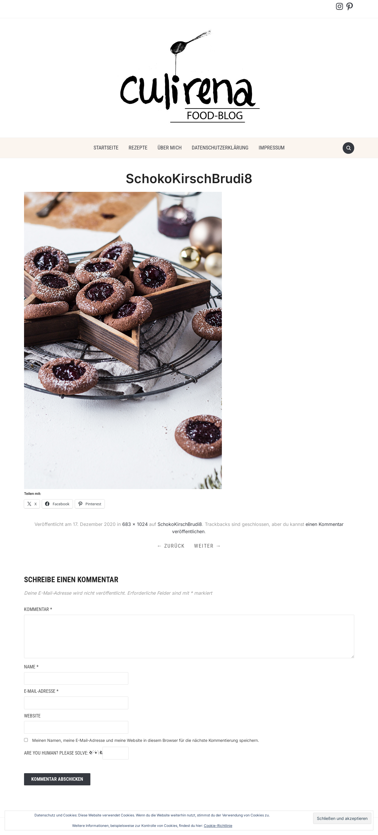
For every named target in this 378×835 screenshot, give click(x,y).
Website (32, 716)
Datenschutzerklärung (220, 148)
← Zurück (171, 546)
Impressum (272, 148)
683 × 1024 (135, 524)
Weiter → (207, 546)
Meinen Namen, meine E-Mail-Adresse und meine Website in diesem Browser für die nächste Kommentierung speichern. (145, 740)
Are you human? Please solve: (76, 753)
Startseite (106, 148)
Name (31, 667)
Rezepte (138, 148)
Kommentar (38, 609)
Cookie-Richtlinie (218, 825)
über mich (170, 148)
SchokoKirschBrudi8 (180, 524)
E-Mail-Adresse (41, 691)
